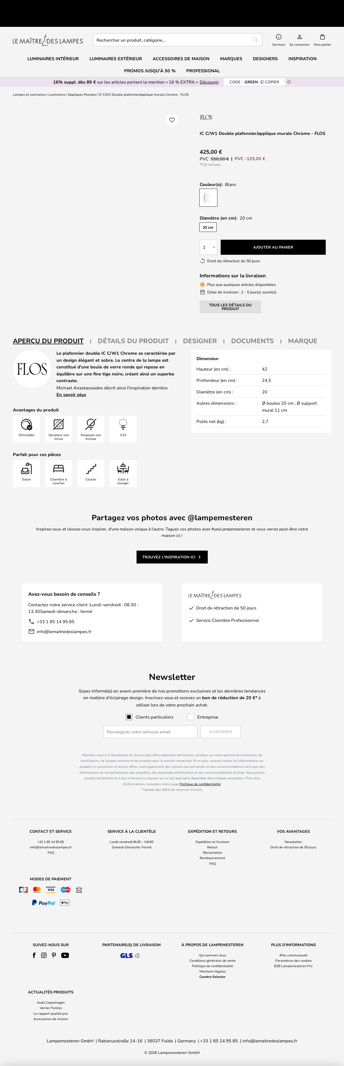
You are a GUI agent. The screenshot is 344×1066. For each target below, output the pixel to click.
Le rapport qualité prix (51, 1013)
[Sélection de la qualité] (208, 229)
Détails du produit (133, 323)
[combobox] (177, 22)
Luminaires (56, 76)
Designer (200, 323)
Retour (212, 847)
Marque (302, 323)
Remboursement (212, 858)
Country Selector (212, 976)
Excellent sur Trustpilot (54, 4)
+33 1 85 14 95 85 (55, 603)
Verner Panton (51, 1008)
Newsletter (293, 841)
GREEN (254, 64)
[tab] (52, 323)
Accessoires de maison (50, 1019)
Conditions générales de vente (212, 960)
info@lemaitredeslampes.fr (64, 613)
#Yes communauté (293, 955)
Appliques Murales (82, 76)
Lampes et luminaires (29, 76)
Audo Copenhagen (51, 1002)
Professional (203, 53)
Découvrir (209, 64)
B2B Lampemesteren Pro (293, 966)
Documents (252, 323)
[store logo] (48, 22)
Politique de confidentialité (200, 784)
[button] (172, 102)
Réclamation (212, 852)
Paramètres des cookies (293, 960)
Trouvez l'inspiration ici (168, 539)
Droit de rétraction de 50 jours (293, 847)
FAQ (51, 852)
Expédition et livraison (212, 841)
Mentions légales (212, 971)
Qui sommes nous (212, 955)
